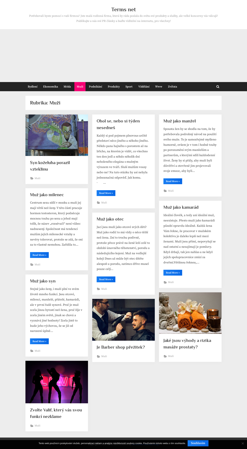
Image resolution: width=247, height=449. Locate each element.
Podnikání (95, 86)
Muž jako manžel (179, 121)
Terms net (123, 9)
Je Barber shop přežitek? (121, 347)
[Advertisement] (123, 55)
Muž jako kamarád (181, 207)
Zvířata (172, 86)
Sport (129, 86)
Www (158, 86)
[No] (242, 443)
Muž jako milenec (47, 194)
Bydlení (32, 86)
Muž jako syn (42, 281)
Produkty (114, 86)
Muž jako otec (110, 219)
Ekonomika (50, 86)
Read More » (107, 193)
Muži (80, 86)
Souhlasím (198, 443)
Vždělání (143, 86)
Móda (67, 86)
